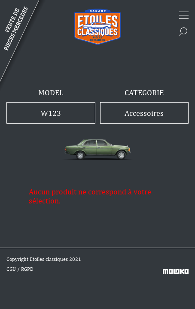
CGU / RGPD (20, 269)
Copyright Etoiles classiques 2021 (43, 259)
